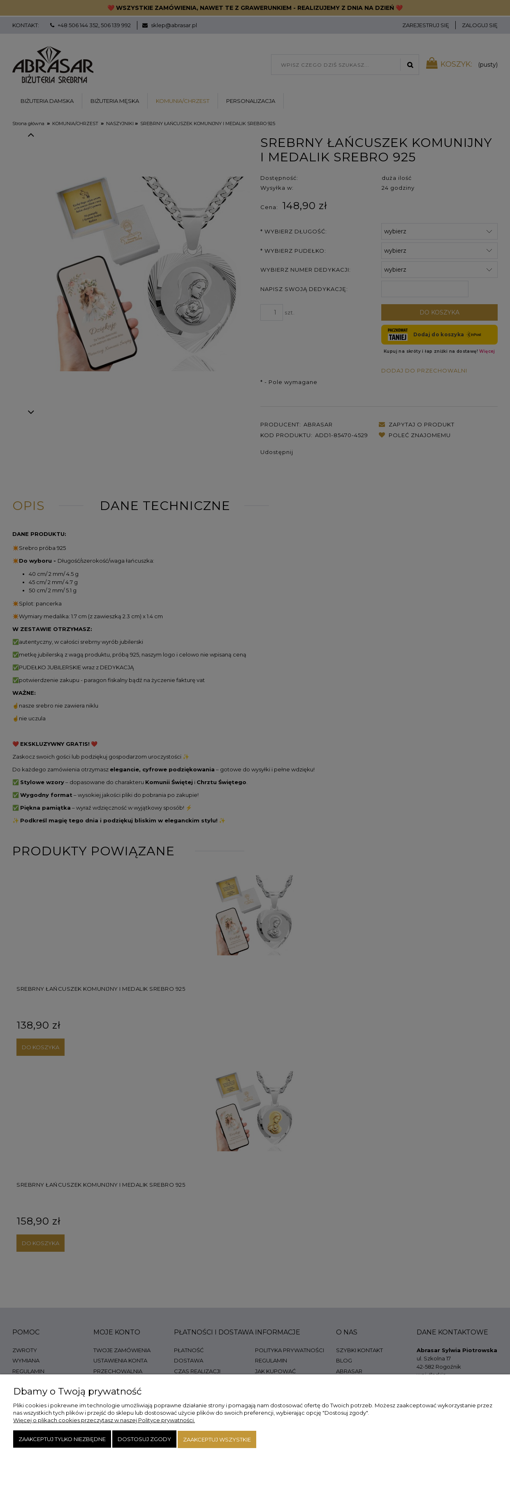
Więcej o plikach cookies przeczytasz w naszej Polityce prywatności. (104, 1421)
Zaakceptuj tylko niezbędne (62, 1440)
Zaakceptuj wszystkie (217, 1440)
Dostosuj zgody (144, 1440)
